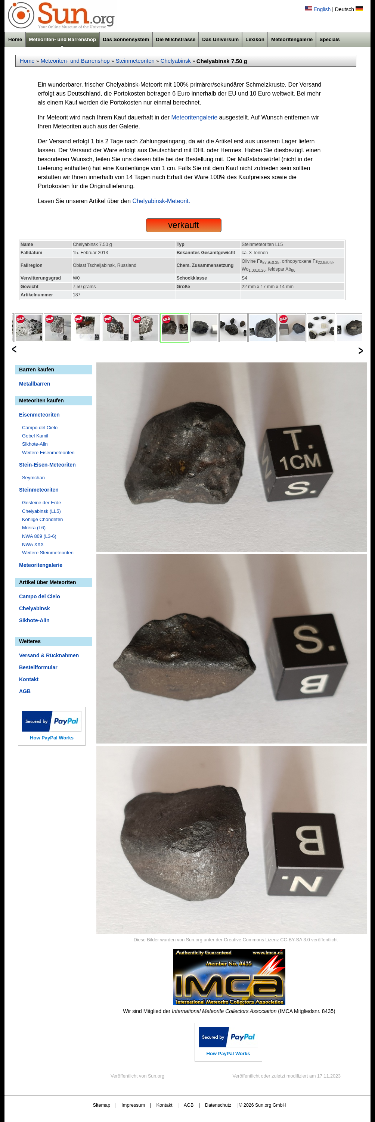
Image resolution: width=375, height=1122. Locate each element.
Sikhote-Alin (35, 444)
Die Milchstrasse (175, 39)
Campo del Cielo (40, 427)
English (322, 9)
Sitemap (102, 1105)
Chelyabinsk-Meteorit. (161, 201)
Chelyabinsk (176, 61)
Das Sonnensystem (126, 39)
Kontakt (28, 679)
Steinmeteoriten (135, 61)
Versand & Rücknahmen (49, 655)
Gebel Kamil (35, 436)
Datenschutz (218, 1105)
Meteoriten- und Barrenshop (62, 39)
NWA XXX (33, 544)
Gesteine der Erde (41, 502)
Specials (329, 39)
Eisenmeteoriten (39, 415)
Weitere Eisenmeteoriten (48, 452)
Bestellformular (38, 667)
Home (15, 39)
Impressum (133, 1105)
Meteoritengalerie (292, 39)
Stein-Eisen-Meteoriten (47, 465)
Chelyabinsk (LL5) (41, 511)
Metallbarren (34, 384)
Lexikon (254, 39)
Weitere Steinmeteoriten (48, 552)
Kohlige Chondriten (42, 519)
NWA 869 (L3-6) (39, 536)
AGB (25, 691)
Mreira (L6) (34, 527)
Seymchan (33, 477)
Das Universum (220, 39)
